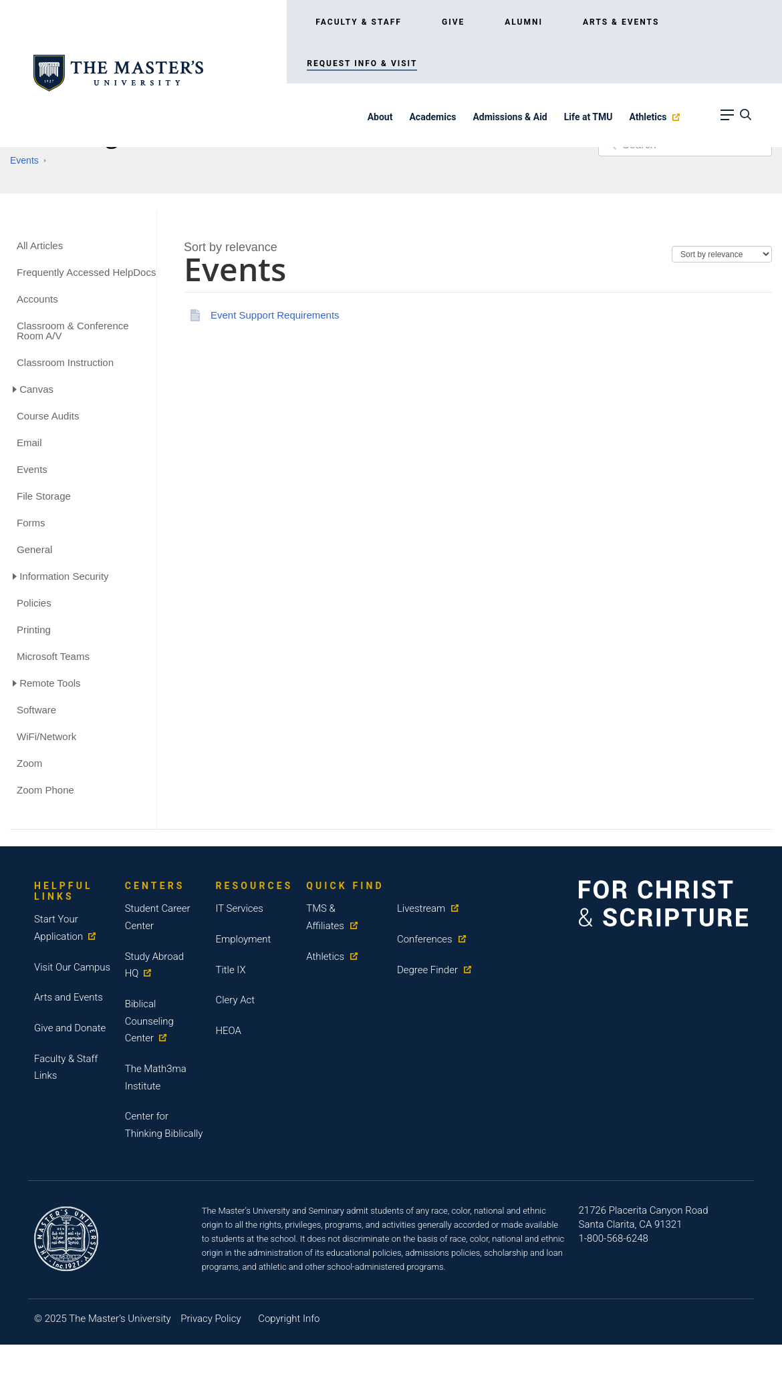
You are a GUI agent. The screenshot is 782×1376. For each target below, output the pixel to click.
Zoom (29, 763)
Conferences (424, 939)
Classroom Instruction (65, 362)
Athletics (647, 117)
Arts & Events (621, 22)
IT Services (239, 908)
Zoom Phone (45, 790)
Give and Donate (70, 1028)
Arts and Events (68, 997)
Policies (34, 603)
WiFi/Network (46, 736)
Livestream (421, 908)
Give (453, 22)
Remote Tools (49, 683)
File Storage (44, 496)
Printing (34, 630)
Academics (432, 117)
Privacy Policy (210, 1319)
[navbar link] (726, 119)
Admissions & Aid (510, 117)
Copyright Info (289, 1319)
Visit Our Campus (72, 967)
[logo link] (118, 72)
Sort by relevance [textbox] (230, 247)
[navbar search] (744, 119)
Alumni (524, 22)
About (380, 117)
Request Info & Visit (362, 63)
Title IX (230, 969)
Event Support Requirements (275, 315)
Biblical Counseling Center (149, 1021)
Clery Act (235, 1000)
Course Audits (48, 416)
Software (36, 710)
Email (29, 443)
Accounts (37, 299)
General (34, 549)
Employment (243, 939)
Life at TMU (588, 117)
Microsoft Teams (53, 656)
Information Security (63, 576)
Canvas (36, 389)
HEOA (228, 1031)
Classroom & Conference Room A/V (73, 331)
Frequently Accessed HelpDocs (86, 272)
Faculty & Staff (358, 22)
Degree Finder (427, 969)
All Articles (40, 245)
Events (24, 160)
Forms (31, 523)
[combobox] (230, 247)
